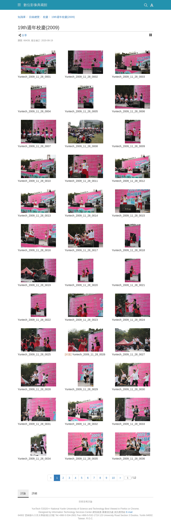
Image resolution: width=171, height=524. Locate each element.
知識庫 (22, 16)
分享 (24, 35)
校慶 (45, 16)
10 (113, 477)
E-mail (129, 512)
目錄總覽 (34, 16)
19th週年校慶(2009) (63, 16)
